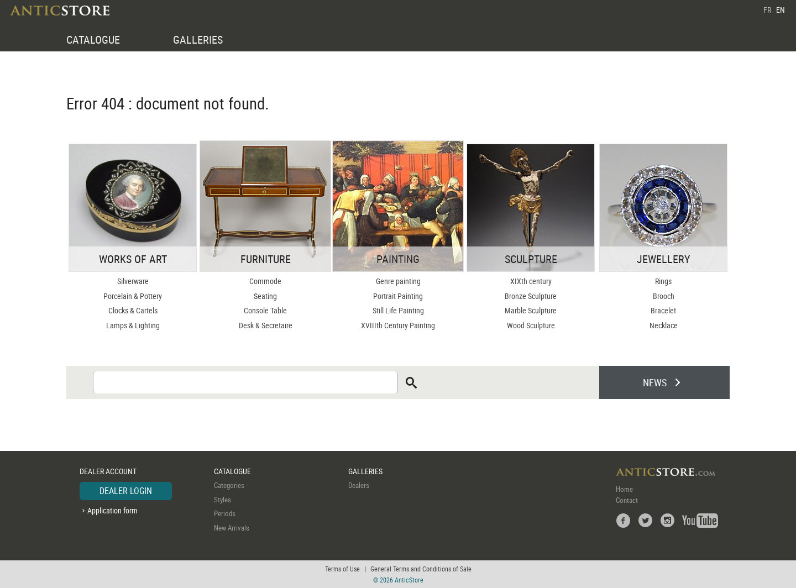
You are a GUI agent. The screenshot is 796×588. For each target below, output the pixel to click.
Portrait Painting (398, 296)
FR (767, 9)
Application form (112, 510)
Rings (663, 281)
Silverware (133, 281)
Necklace (664, 325)
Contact (627, 500)
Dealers (358, 485)
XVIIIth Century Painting (398, 325)
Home (624, 489)
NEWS (655, 382)
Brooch (663, 296)
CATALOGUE (93, 39)
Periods (224, 513)
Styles (222, 500)
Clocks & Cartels (133, 310)
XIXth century (531, 281)
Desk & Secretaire (265, 325)
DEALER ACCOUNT (108, 471)
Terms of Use (342, 568)
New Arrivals (231, 528)
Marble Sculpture (531, 310)
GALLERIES (198, 39)
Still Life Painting (398, 310)
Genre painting (398, 281)
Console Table (265, 310)
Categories (229, 485)
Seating (265, 296)
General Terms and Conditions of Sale (421, 568)
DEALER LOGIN (126, 491)
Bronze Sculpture (531, 296)
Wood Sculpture (531, 325)
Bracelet (663, 310)
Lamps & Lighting (133, 325)
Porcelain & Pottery (132, 296)
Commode (265, 281)
